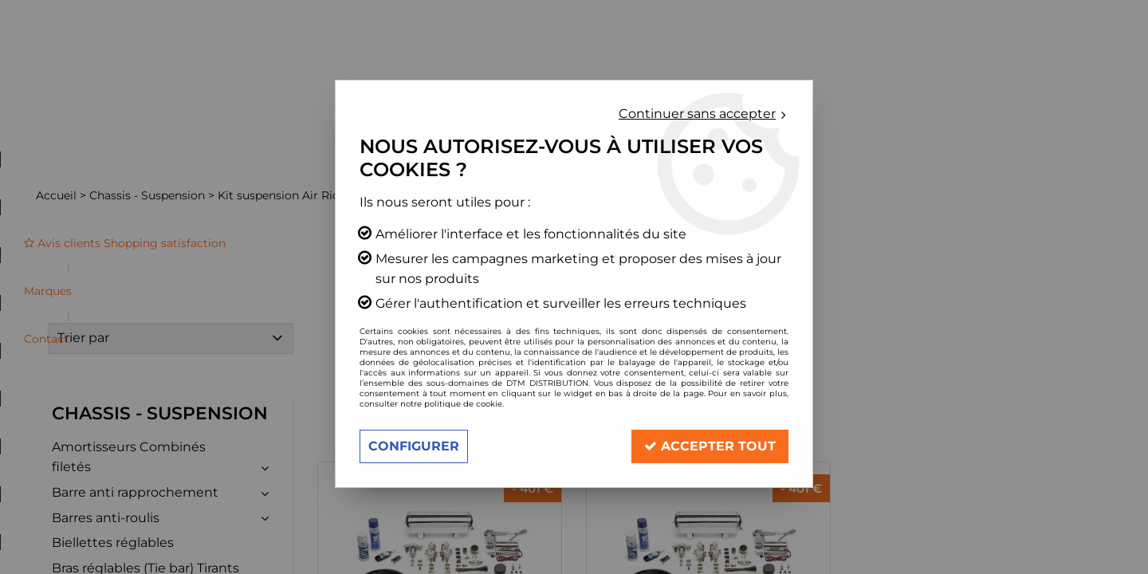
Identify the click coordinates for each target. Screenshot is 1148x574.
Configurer (413, 446)
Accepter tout (710, 446)
